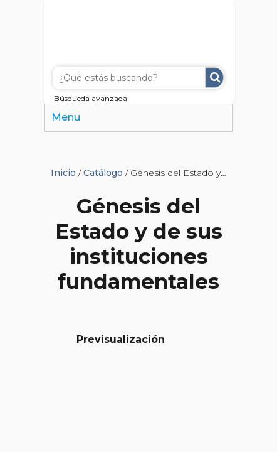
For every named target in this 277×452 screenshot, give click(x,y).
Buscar (214, 77)
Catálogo (103, 172)
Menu (65, 117)
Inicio (63, 172)
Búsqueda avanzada (90, 98)
